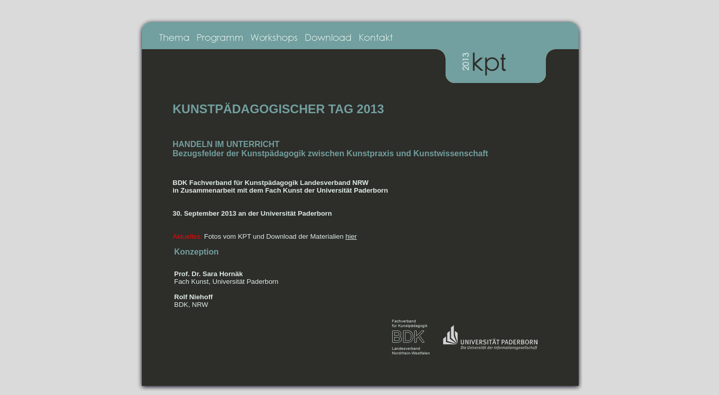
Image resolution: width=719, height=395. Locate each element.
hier (351, 236)
